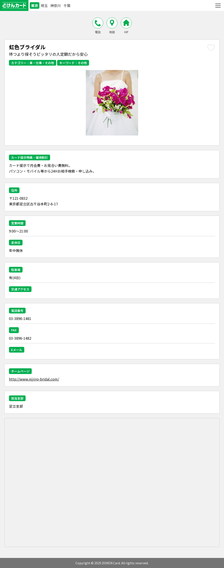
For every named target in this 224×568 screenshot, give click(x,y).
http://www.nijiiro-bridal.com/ (34, 379)
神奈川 (55, 5)
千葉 (66, 5)
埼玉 (44, 5)
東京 (34, 5)
